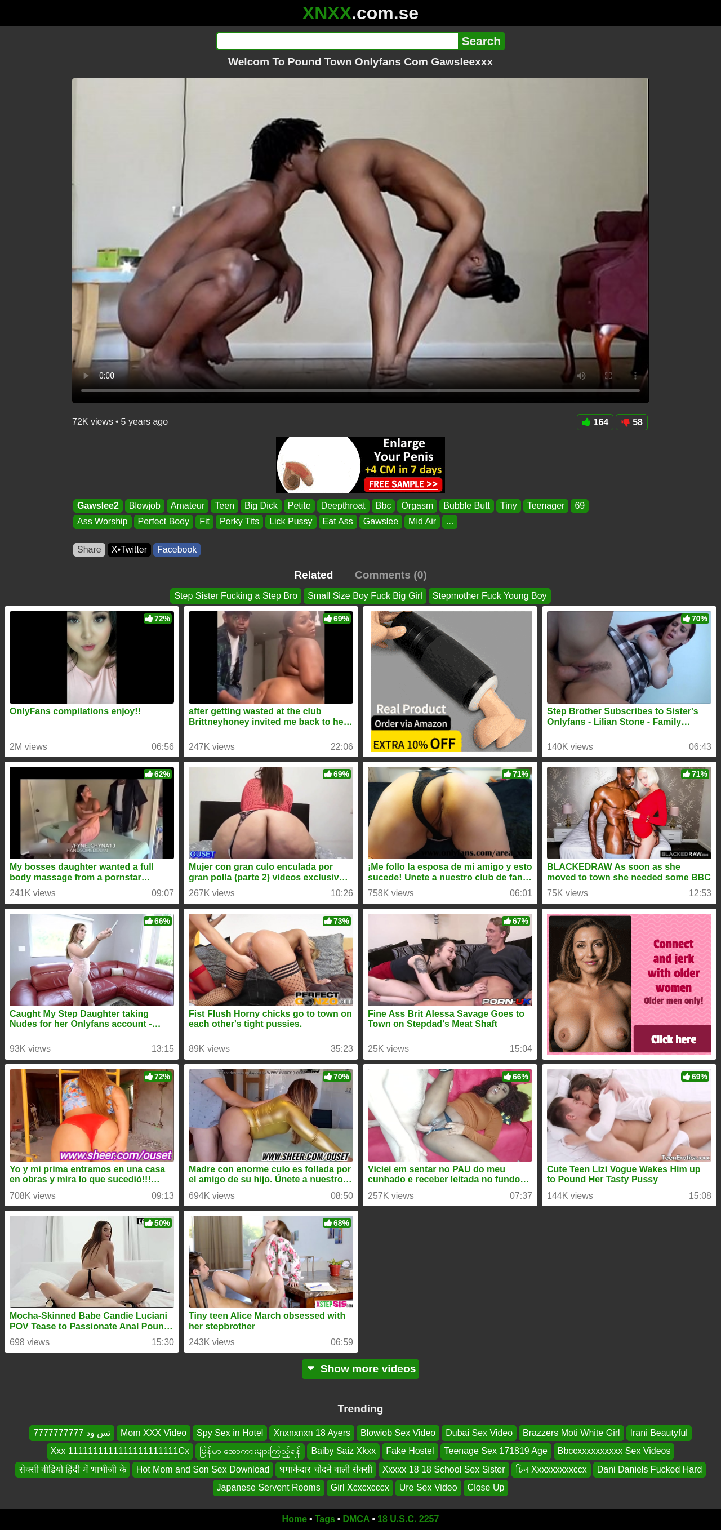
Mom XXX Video (153, 1433)
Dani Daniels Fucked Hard (649, 1469)
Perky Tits (239, 522)
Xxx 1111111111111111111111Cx (120, 1451)
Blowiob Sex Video (397, 1433)
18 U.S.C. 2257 (408, 1519)
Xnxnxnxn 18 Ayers (311, 1433)
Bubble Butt (466, 505)
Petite (299, 505)
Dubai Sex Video (479, 1433)
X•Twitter (129, 549)
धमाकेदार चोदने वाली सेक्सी (325, 1469)
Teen (224, 505)
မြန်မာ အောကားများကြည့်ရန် (250, 1451)
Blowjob (145, 505)
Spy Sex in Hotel (230, 1433)
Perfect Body (164, 522)
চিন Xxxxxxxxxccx (551, 1469)
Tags (325, 1519)
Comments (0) (391, 575)
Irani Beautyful (659, 1433)
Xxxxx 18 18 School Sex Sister (443, 1469)
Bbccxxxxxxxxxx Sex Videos (614, 1451)
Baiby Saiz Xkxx (343, 1451)
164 (595, 422)
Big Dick (261, 505)
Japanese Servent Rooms (269, 1487)
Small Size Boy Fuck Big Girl (365, 596)
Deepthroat (343, 505)
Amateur (187, 505)
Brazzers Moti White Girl (571, 1433)
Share (89, 549)
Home (294, 1519)
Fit (204, 522)
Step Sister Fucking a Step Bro (235, 596)
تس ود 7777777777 (71, 1433)
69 (580, 505)
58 (632, 422)
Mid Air (422, 522)
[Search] (337, 41)
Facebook (177, 549)
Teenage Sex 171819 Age (496, 1451)
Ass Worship (102, 522)
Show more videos (360, 1369)
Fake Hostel (410, 1451)
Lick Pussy (290, 522)
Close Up (486, 1487)
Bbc (383, 505)
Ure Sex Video (428, 1487)
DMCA (356, 1519)
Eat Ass (338, 522)
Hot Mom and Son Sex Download (203, 1469)
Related (313, 575)
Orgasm (417, 505)
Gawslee (380, 522)
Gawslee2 (98, 505)
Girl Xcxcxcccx (360, 1487)
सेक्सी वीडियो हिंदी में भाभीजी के (72, 1469)
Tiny (508, 505)
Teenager (546, 505)
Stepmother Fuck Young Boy (490, 596)
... (449, 522)
